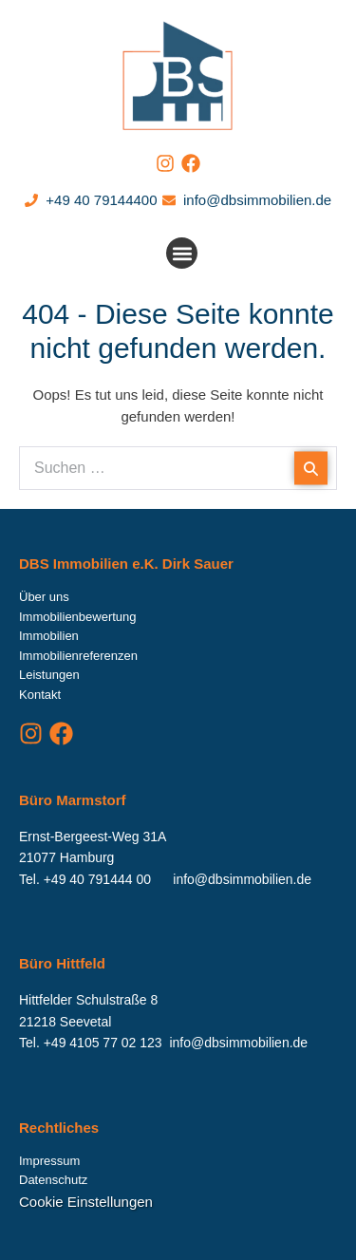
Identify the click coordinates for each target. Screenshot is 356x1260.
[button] (181, 253)
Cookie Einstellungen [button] (86, 1202)
